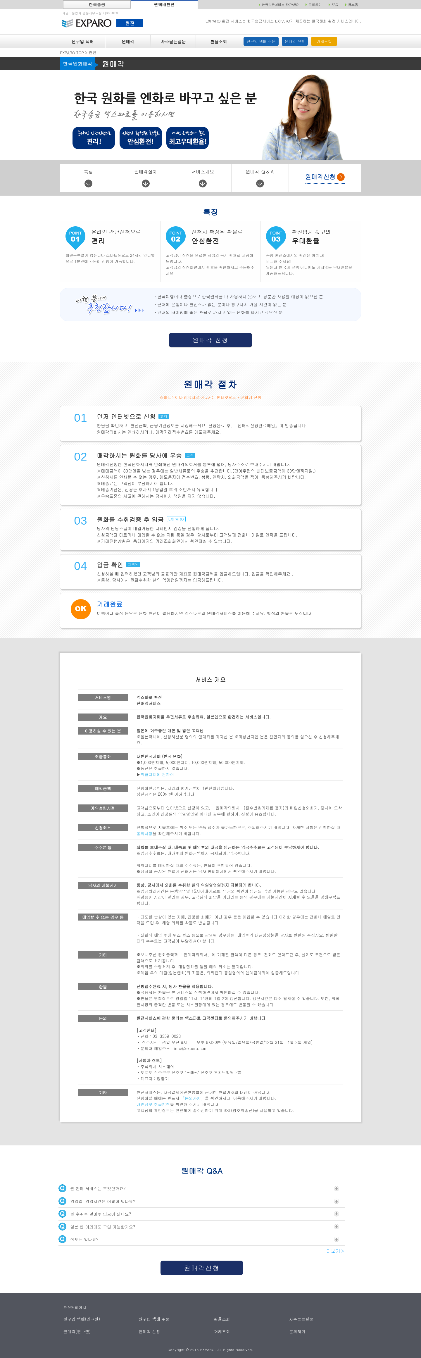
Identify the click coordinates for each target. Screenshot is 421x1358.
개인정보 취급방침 (153, 1104)
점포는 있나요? (198, 1239)
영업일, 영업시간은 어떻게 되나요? (198, 1201)
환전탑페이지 (74, 1307)
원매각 (128, 41)
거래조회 (324, 41)
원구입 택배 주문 (261, 41)
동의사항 (145, 833)
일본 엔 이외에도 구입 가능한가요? (198, 1227)
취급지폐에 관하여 (157, 774)
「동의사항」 (193, 1098)
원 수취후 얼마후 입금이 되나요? (198, 1214)
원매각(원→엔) (76, 1331)
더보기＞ (335, 1250)
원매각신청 (202, 1267)
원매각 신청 (295, 41)
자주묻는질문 (173, 41)
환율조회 (218, 41)
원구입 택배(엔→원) (81, 1318)
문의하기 (297, 1331)
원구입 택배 (82, 41)
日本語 (353, 4)
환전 (129, 23)
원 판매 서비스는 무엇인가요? (198, 1188)
